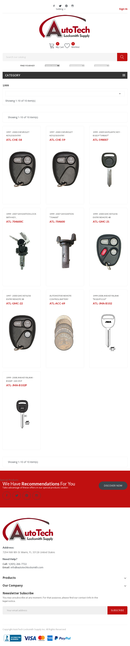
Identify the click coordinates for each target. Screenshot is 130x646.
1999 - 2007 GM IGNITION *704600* (62, 216)
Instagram (72, 5)
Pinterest (66, 5)
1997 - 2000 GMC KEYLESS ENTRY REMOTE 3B (18, 297)
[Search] (65, 57)
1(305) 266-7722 (17, 564)
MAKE (41, 65)
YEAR (90, 65)
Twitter (60, 5)
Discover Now (113, 485)
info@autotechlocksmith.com (27, 567)
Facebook (54, 5)
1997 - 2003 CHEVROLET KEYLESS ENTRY (61, 134)
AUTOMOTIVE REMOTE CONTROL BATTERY (61, 297)
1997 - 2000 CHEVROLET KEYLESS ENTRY (17, 134)
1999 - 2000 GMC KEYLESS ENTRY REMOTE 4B (105, 216)
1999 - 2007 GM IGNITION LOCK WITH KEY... (21, 216)
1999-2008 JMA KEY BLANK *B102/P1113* (106, 297)
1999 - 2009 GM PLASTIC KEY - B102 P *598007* (107, 134)
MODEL (66, 65)
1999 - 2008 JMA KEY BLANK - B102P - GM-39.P (20, 379)
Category (12, 75)
